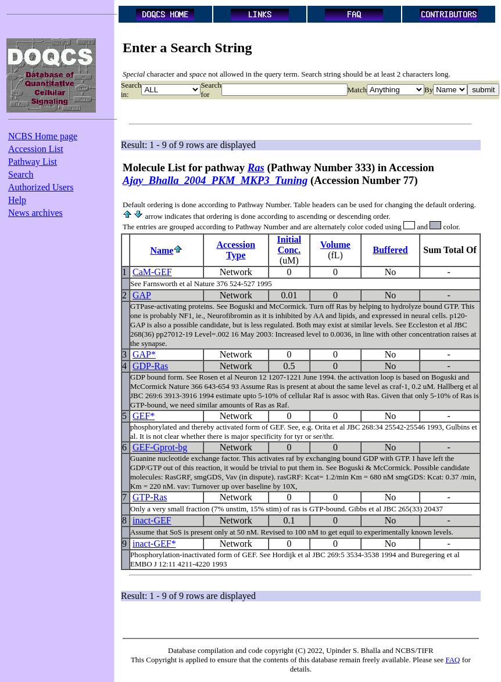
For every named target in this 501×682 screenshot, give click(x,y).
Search (21, 174)
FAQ (452, 659)
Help (17, 200)
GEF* (144, 416)
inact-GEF (152, 520)
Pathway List (32, 162)
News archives (35, 213)
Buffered (390, 250)
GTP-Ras (150, 497)
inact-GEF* (154, 544)
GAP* (144, 354)
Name (161, 250)
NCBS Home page (42, 136)
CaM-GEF (152, 272)
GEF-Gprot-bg (160, 447)
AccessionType (235, 250)
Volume (335, 245)
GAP (142, 295)
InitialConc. (289, 244)
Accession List (35, 149)
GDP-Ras (150, 366)
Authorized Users (40, 187)
